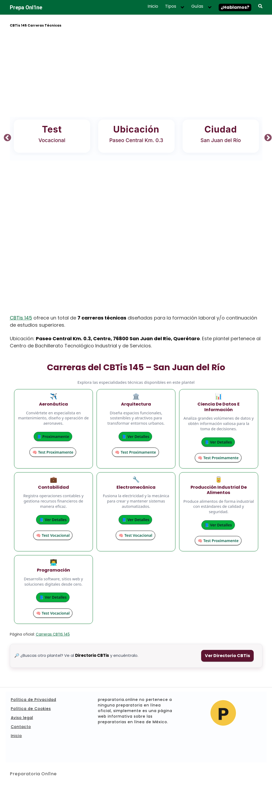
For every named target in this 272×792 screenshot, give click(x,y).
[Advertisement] (136, 73)
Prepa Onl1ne (26, 7)
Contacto (21, 726)
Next (266, 136)
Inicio (153, 6)
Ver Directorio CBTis (227, 656)
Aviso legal (22, 717)
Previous (5, 136)
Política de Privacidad (33, 699)
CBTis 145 (21, 317)
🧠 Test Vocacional (51, 535)
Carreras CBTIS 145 (53, 634)
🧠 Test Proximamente (51, 452)
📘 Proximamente (51, 436)
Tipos (170, 6)
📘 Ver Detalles (134, 436)
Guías (197, 6)
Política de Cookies (31, 708)
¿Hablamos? (235, 7)
